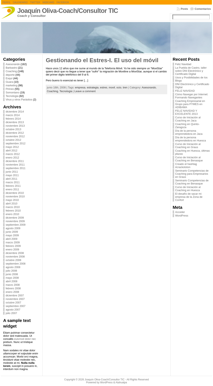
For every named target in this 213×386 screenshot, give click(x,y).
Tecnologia (12, 96)
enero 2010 (12, 214)
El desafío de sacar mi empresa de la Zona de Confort (189, 197)
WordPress (181, 215)
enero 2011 (12, 189)
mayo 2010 (12, 200)
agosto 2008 (13, 267)
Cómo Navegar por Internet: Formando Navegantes (191, 96)
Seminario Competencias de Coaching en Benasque (192, 182)
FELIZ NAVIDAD (185, 90)
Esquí (9, 78)
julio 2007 (11, 313)
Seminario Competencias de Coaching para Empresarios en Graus (192, 173)
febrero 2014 (13, 118)
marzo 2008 (13, 284)
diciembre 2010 (15, 192)
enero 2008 (12, 291)
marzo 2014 (13, 115)
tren (125, 87)
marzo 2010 (13, 207)
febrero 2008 (13, 288)
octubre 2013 (13, 129)
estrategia (92, 87)
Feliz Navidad (183, 64)
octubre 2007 (13, 302)
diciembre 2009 (15, 217)
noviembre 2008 (15, 256)
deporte (10, 74)
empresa (80, 87)
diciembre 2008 (15, 253)
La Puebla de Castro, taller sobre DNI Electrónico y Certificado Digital (191, 70)
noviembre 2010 (15, 196)
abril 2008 (11, 281)
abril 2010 (11, 203)
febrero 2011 (13, 185)
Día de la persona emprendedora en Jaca (189, 132)
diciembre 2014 (15, 111)
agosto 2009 (13, 228)
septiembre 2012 (15, 143)
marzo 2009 (13, 242)
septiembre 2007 (15, 306)
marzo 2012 (13, 154)
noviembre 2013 (15, 125)
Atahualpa (121, 382)
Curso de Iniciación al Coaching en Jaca (188, 119)
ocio (118, 87)
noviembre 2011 (15, 164)
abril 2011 (11, 178)
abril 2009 (11, 238)
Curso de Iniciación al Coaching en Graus (188, 145)
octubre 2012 (13, 139)
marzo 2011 (13, 182)
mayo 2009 (12, 235)
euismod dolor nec (25, 338)
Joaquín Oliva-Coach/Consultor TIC (67, 10)
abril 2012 (11, 150)
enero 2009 (12, 249)
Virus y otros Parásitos (19, 99)
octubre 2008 (13, 260)
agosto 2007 (13, 309)
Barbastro (11, 67)
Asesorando (13, 64)
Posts (184, 8)
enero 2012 (12, 157)
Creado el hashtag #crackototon (186, 165)
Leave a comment (85, 91)
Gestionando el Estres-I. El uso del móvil (102, 60)
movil (112, 87)
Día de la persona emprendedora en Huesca (190, 139)
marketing (11, 85)
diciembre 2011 (15, 161)
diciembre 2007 (15, 295)
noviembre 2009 (15, 221)
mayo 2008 (12, 277)
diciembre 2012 (15, 132)
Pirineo (10, 88)
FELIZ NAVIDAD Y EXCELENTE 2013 (186, 112)
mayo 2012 (12, 146)
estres (103, 87)
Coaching (11, 71)
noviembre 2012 (15, 136)
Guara (9, 81)
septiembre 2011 (15, 168)
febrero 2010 (13, 210)
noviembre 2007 (15, 299)
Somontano (12, 92)
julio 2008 (11, 270)
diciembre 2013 (15, 122)
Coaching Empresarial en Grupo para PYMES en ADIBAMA (190, 104)
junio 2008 (12, 274)
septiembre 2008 (15, 263)
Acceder (180, 212)
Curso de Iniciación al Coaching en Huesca (188, 189)
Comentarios (203, 8)
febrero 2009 (13, 245)
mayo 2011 (12, 175)
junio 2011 (12, 171)
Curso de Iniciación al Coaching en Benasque (189, 159)
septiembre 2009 (15, 224)
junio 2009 (12, 231)
